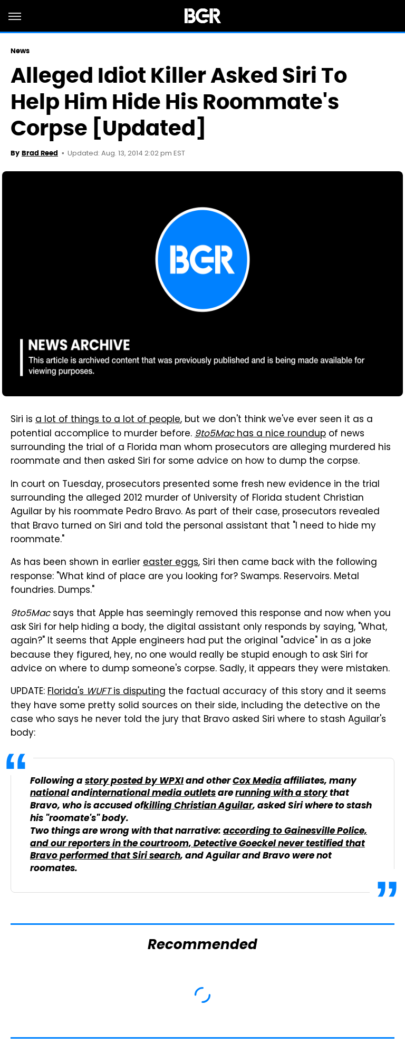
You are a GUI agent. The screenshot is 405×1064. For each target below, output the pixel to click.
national (49, 793)
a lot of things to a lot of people (107, 420)
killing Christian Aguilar (198, 806)
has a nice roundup (260, 434)
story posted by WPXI (134, 781)
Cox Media (257, 781)
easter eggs (170, 562)
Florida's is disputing (106, 692)
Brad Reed (40, 153)
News (20, 50)
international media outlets (153, 793)
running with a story (281, 793)
